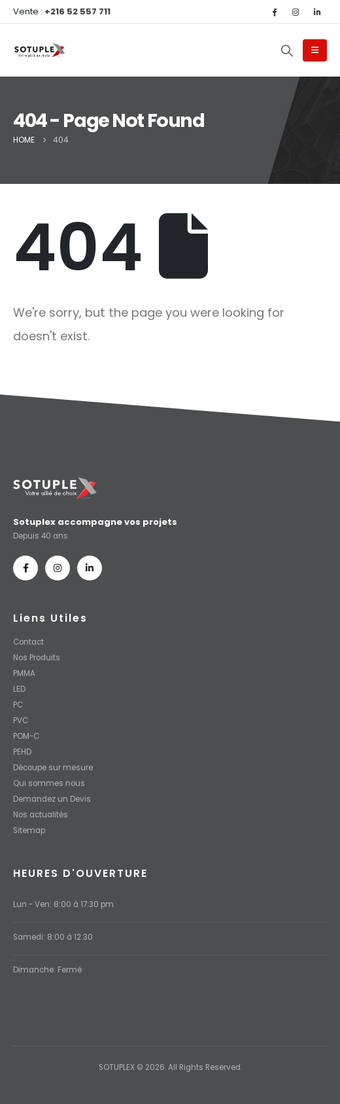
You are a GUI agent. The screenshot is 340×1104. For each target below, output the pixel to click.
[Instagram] (295, 12)
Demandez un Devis (52, 799)
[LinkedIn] (317, 12)
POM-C (26, 736)
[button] (287, 51)
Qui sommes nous (49, 783)
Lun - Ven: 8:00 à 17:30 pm (63, 904)
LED (19, 689)
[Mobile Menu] (315, 50)
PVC (20, 720)
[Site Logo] (39, 51)
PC (18, 705)
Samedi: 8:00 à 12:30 (53, 937)
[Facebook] (274, 12)
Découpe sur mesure (53, 767)
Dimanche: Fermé (47, 970)
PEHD (22, 752)
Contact (28, 642)
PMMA (24, 673)
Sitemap (29, 830)
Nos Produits (36, 657)
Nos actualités (40, 815)
